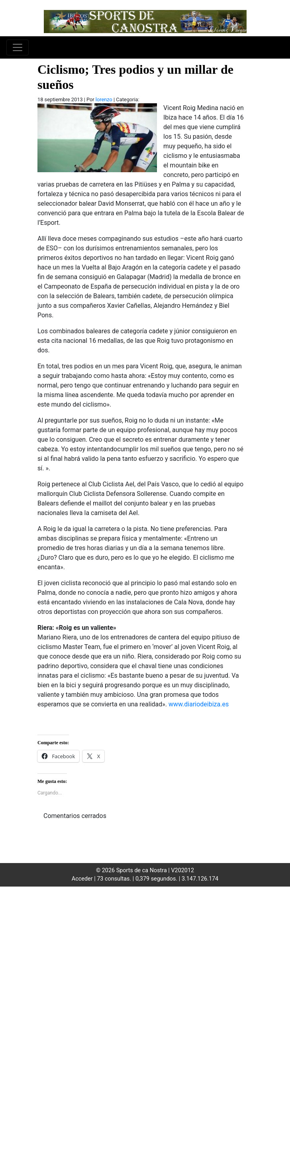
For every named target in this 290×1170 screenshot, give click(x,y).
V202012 (182, 870)
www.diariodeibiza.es (199, 704)
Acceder (82, 878)
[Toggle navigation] (17, 47)
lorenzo (104, 99)
